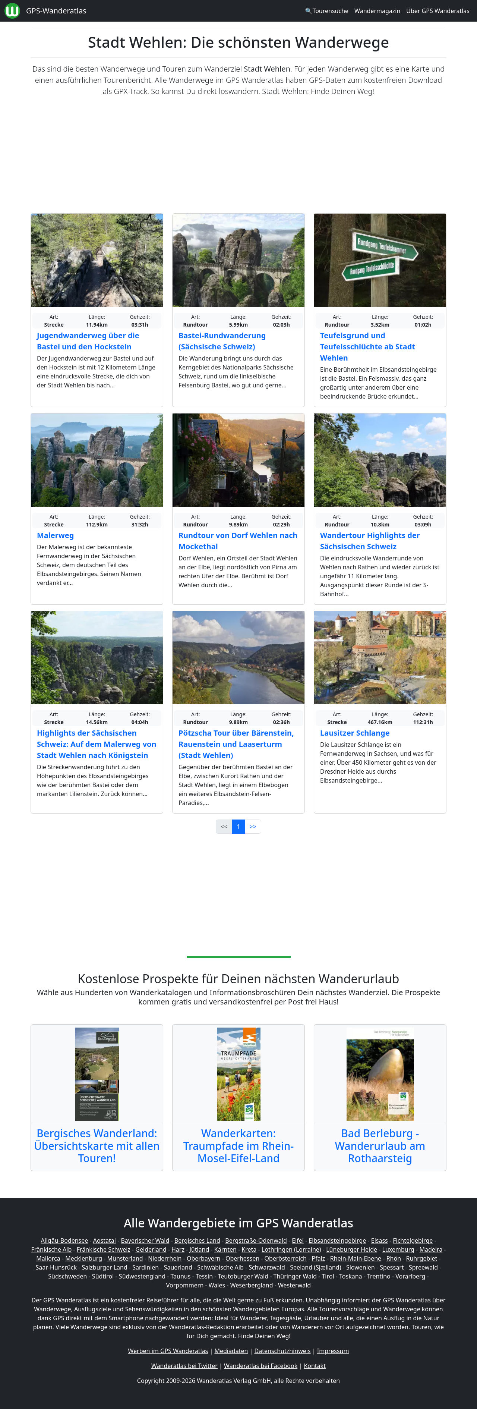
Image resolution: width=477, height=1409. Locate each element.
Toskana (350, 1276)
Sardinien (145, 1267)
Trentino (379, 1276)
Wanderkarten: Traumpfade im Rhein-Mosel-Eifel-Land (238, 1145)
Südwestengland (142, 1276)
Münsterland (125, 1258)
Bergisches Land (197, 1240)
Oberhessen (242, 1258)
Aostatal (104, 1240)
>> (253, 827)
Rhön (393, 1258)
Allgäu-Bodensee (64, 1240)
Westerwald (294, 1285)
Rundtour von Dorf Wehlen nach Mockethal (238, 540)
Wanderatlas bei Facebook (260, 1366)
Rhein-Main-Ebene (355, 1258)
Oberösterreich (286, 1258)
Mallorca (48, 1258)
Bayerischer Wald (145, 1240)
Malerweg (55, 535)
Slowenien (360, 1267)
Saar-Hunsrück (56, 1267)
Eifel (298, 1240)
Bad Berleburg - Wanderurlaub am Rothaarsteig (380, 1145)
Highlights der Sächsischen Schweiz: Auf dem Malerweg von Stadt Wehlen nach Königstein (97, 744)
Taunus (180, 1276)
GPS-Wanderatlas (56, 11)
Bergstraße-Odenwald (256, 1240)
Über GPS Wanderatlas (438, 11)
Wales (217, 1285)
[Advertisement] (238, 155)
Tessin (204, 1276)
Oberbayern (203, 1258)
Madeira (430, 1249)
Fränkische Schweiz (103, 1249)
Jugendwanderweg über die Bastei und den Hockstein (88, 341)
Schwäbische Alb (220, 1267)
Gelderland (150, 1249)
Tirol (328, 1276)
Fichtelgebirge (413, 1240)
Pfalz (318, 1258)
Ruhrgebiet (421, 1258)
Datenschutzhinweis (283, 1351)
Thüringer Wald (294, 1276)
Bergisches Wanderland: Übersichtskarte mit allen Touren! (96, 1145)
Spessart (392, 1267)
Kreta (248, 1249)
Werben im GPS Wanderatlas (168, 1351)
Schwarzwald (267, 1267)
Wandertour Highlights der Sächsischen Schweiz (370, 540)
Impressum (333, 1351)
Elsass (379, 1240)
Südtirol (103, 1276)
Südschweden (67, 1276)
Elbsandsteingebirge (337, 1240)
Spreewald (423, 1267)
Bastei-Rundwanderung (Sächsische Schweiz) (222, 341)
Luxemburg (398, 1249)
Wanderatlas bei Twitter (184, 1366)
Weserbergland (251, 1285)
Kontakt (315, 1366)
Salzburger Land (104, 1267)
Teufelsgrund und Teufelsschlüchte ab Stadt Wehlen (367, 346)
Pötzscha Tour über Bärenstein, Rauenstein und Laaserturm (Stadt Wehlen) (236, 744)
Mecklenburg (83, 1258)
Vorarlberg (410, 1276)
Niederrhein (164, 1258)
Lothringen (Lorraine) (291, 1249)
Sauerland (178, 1267)
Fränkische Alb (51, 1249)
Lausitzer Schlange (355, 733)
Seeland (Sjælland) (315, 1267)
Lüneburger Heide (351, 1249)
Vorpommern (185, 1285)
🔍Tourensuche (326, 11)
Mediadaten (231, 1351)
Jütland (199, 1249)
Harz (177, 1249)
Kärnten (225, 1249)
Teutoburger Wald (243, 1276)
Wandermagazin (377, 11)
